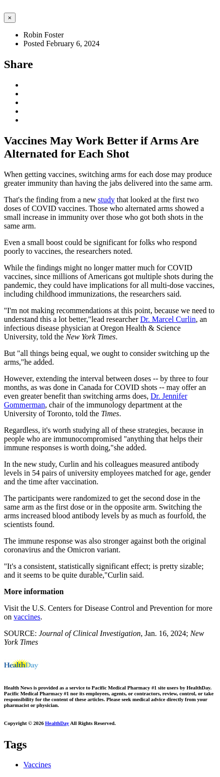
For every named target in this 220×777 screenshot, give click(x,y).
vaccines (27, 617)
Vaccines (37, 764)
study (106, 199)
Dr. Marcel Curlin (168, 319)
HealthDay (57, 723)
